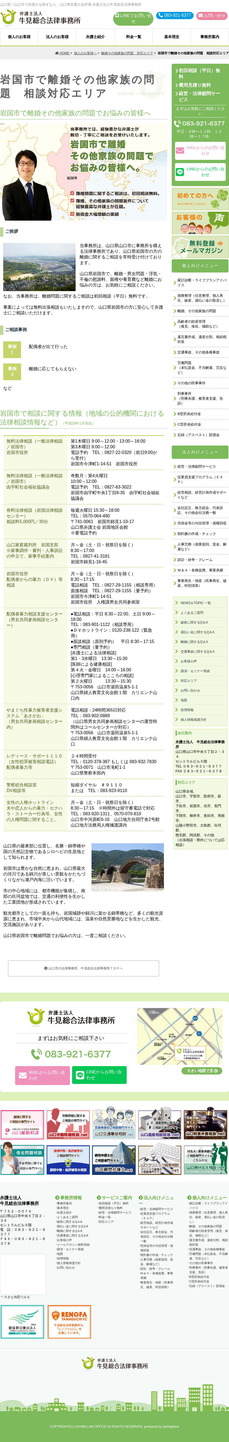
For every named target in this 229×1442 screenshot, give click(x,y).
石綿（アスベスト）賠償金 (198, 435)
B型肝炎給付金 (189, 414)
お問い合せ (211, 15)
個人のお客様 (19, 37)
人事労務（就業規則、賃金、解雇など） (202, 546)
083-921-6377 (175, 15)
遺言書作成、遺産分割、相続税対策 (202, 339)
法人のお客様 (57, 37)
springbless (171, 1426)
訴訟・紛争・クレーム (195, 560)
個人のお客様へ (85, 53)
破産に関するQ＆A (194, 622)
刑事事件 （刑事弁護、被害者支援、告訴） (200, 398)
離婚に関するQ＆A (194, 642)
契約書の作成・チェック (196, 534)
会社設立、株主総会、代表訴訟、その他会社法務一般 (200, 510)
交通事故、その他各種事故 (198, 352)
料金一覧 (133, 37)
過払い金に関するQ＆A (197, 632)
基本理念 (171, 37)
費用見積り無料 (195, 85)
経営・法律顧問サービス (199, 96)
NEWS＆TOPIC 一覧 (196, 603)
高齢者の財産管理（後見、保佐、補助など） (198, 323)
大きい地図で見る (202, 1071)
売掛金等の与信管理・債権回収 (202, 523)
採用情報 (187, 710)
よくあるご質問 (192, 613)
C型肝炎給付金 (189, 424)
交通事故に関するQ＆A (197, 651)
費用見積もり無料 (111, 1207)
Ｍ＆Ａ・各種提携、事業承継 (200, 570)
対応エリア (189, 681)
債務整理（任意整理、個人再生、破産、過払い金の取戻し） (202, 298)
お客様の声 (189, 661)
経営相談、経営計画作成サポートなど (202, 494)
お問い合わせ (190, 690)
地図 (184, 700)
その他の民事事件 (191, 383)
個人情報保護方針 (194, 720)
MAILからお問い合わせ (42, 1075)
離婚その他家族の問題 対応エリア (127, 53)
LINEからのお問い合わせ (200, 172)
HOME (62, 53)
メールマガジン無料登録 (73, 1244)
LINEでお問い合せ (133, 18)
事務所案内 (209, 37)
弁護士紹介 (95, 37)
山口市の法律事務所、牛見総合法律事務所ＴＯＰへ (83, 968)
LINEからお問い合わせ (99, 1075)
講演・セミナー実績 (195, 671)
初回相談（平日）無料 (199, 73)
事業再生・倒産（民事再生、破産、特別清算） (202, 583)
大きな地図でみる (16, 1297)
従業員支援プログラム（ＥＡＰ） (200, 479)
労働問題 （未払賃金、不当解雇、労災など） (202, 368)
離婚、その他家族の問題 (196, 311)
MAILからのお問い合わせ (200, 150)
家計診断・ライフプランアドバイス (202, 282)
